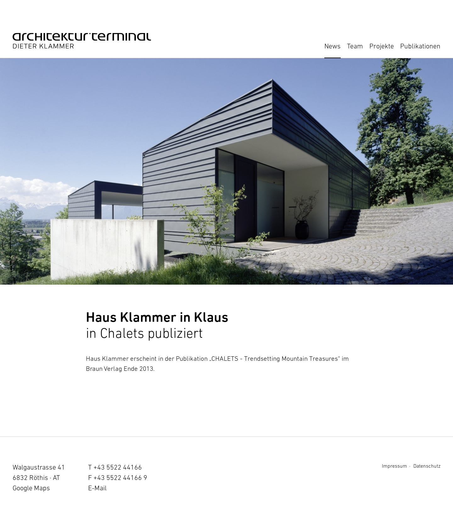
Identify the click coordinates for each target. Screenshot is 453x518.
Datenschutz (426, 466)
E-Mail (97, 488)
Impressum (394, 466)
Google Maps (31, 488)
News (332, 46)
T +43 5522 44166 (115, 467)
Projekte (381, 46)
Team (355, 46)
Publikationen (420, 46)
